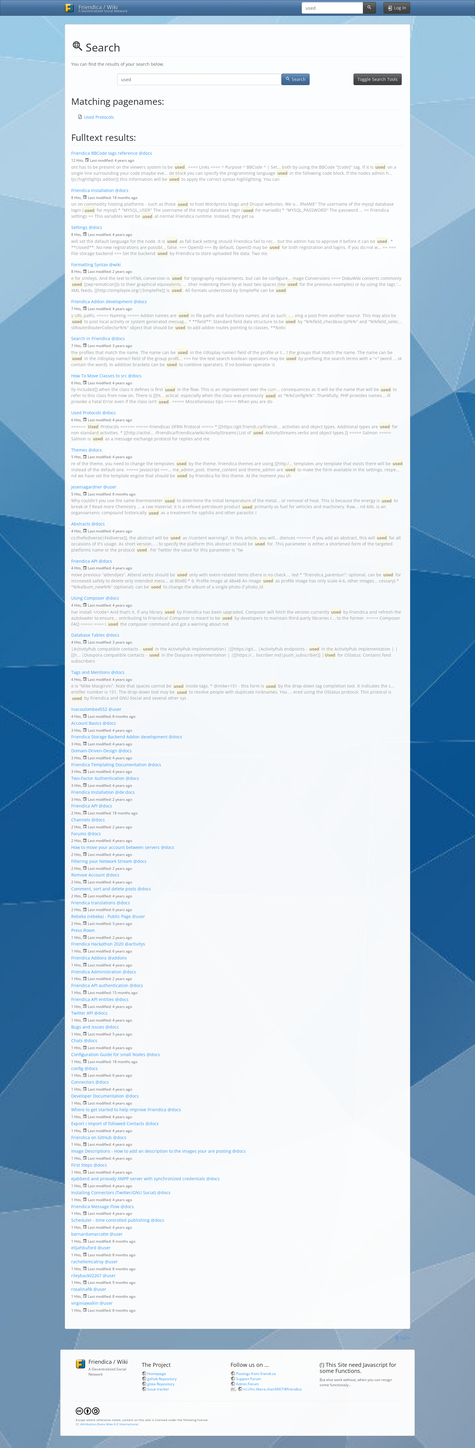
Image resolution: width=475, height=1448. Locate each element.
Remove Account (88, 875)
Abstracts (80, 524)
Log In (402, 1337)
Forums (78, 834)
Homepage (156, 1373)
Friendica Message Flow (95, 1206)
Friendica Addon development (101, 301)
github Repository (162, 1378)
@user (109, 487)
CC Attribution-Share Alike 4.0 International (107, 1424)
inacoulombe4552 (89, 709)
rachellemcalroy (87, 1261)
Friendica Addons (89, 958)
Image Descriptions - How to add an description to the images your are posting (151, 1151)
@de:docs (125, 792)
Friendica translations (93, 903)
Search (295, 79)
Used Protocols (99, 117)
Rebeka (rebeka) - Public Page (101, 916)
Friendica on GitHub (91, 1137)
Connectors (82, 1082)
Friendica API (84, 561)
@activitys (135, 944)
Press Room (83, 930)
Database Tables (88, 635)
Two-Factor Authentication (98, 778)
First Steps (81, 1165)
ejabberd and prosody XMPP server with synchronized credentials (138, 1178)
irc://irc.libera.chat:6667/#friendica (272, 1389)
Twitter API (82, 1013)
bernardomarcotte (89, 1234)
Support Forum (248, 1378)
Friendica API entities (92, 999)
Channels (80, 820)
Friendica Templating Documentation (109, 764)
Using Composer (88, 598)
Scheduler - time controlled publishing (110, 1220)
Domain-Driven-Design (94, 751)
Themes (79, 450)
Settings (79, 227)
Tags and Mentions (90, 672)
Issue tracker (158, 1389)
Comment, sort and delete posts (103, 889)
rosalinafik (81, 1289)
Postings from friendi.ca (256, 1373)
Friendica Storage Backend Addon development (119, 737)
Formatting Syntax (89, 264)
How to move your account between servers (115, 847)
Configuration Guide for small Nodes (108, 1054)
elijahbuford (83, 1248)
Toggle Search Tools (377, 79)
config (77, 1068)
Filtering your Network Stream (101, 861)
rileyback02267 (86, 1275)
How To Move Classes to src (99, 376)
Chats (77, 1040)
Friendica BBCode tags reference (104, 153)
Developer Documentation (97, 1096)
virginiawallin (84, 1303)
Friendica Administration (96, 972)
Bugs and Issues (87, 1027)
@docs (145, 153)
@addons (117, 958)
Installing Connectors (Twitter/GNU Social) (113, 1192)
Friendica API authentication (99, 985)
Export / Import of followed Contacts (107, 1123)
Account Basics (86, 723)
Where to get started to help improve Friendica (118, 1109)
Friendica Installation (92, 190)
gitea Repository (160, 1383)
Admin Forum (247, 1383)
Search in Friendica (90, 338)
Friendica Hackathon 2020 (97, 944)
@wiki (115, 264)
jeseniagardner (86, 487)
